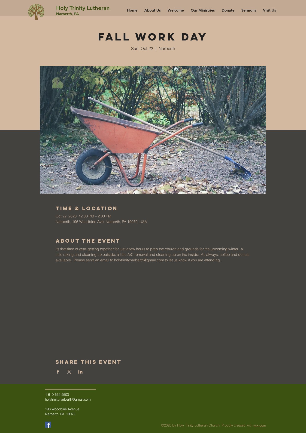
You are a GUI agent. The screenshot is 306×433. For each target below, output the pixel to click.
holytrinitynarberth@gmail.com (68, 399)
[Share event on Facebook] (58, 372)
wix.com (259, 425)
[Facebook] (48, 425)
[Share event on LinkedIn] (80, 372)
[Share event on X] (69, 372)
